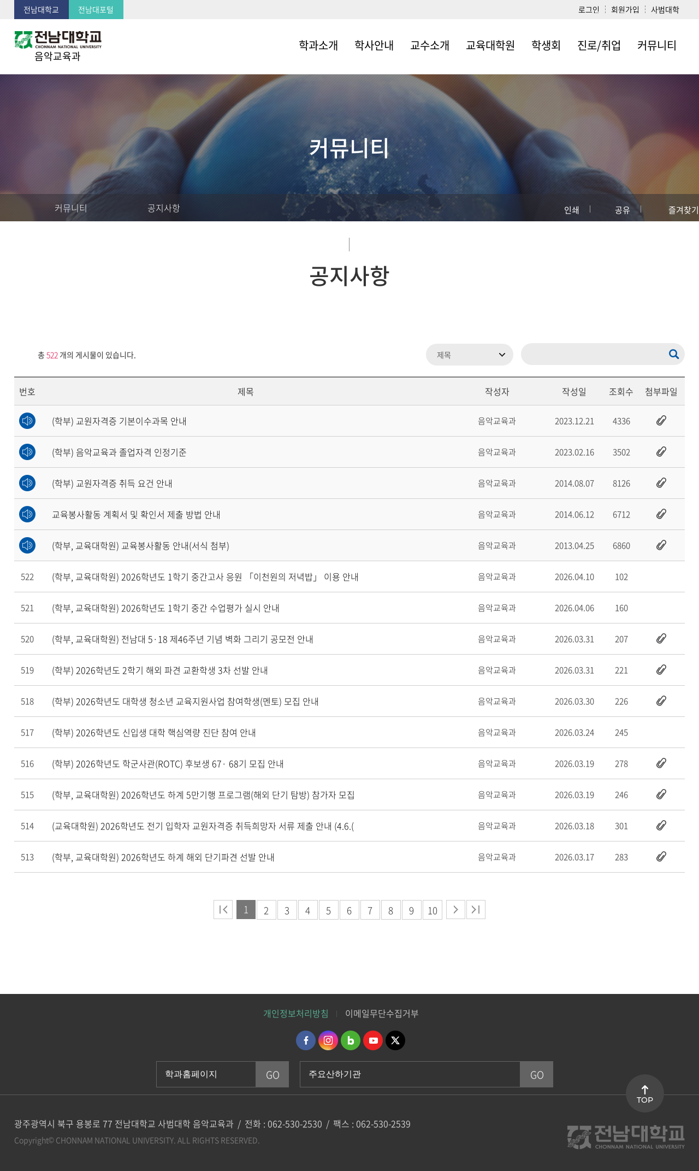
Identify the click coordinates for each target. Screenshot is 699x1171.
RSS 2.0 (22, 354)
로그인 (589, 9)
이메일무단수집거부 (382, 1013)
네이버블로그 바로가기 (350, 1040)
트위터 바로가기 (395, 1040)
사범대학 (665, 9)
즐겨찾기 (683, 210)
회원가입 (625, 9)
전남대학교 (41, 9)
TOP (645, 1100)
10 (432, 910)
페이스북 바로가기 (306, 1040)
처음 (223, 909)
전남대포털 (96, 9)
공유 (622, 210)
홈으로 (19, 207)
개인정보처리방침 (296, 1013)
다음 (455, 909)
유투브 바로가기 (373, 1040)
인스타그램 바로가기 (328, 1040)
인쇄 (571, 210)
